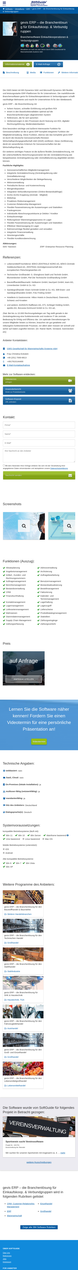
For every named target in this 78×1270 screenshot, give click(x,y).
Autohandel (12, 973)
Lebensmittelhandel (16, 1002)
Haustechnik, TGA (52, 945)
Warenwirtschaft (14, 1132)
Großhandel (49, 917)
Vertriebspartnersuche (11, 1212)
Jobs (4, 1175)
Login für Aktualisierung (11, 1198)
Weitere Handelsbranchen (19, 917)
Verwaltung (19, 9)
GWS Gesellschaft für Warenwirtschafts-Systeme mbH (32, 348)
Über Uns (6, 1169)
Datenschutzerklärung (59, 468)
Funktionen (48, 72)
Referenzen (7, 1172)
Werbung (6, 1192)
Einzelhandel (46, 1120)
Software (9, 9)
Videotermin (39, 741)
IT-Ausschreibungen (10, 1209)
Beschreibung (12, 72)
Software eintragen (10, 1189)
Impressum (7, 1178)
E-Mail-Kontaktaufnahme (18, 365)
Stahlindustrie (13, 945)
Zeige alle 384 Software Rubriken (39, 1143)
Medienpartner (8, 1195)
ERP (28, 9)
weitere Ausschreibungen (39, 1078)
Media (33, 72)
